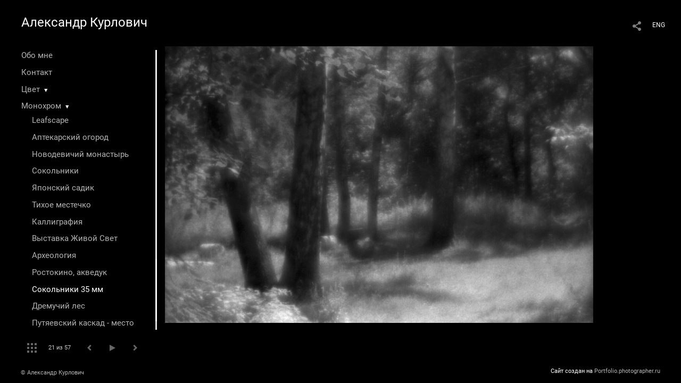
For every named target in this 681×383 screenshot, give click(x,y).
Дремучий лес (58, 306)
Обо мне (37, 55)
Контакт (36, 72)
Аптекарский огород (70, 137)
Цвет (30, 89)
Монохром (41, 106)
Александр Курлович (84, 22)
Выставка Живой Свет (75, 238)
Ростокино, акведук (69, 272)
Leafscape (50, 120)
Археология (54, 255)
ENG (658, 25)
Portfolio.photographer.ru (627, 371)
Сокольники (55, 171)
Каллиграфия (57, 222)
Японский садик (63, 188)
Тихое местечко (61, 205)
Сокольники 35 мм (67, 289)
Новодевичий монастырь (80, 154)
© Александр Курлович (52, 372)
